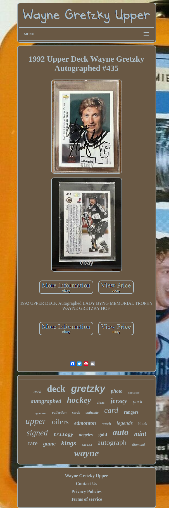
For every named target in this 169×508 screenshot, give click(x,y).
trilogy (63, 434)
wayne (86, 453)
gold (102, 434)
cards (76, 412)
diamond (138, 444)
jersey (119, 400)
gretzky (88, 388)
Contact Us (86, 483)
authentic (92, 412)
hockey (79, 399)
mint (140, 433)
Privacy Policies (87, 491)
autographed (46, 401)
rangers (131, 412)
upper (35, 421)
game (49, 443)
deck (56, 389)
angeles (86, 434)
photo (117, 391)
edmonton (85, 423)
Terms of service (86, 499)
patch (106, 423)
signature (133, 392)
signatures (40, 413)
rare (32, 443)
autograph (112, 442)
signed (37, 432)
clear (101, 402)
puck (137, 401)
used (37, 391)
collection (59, 412)
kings (68, 443)
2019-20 (87, 445)
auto (120, 432)
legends (124, 423)
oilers (60, 422)
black (142, 424)
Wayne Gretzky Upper (86, 475)
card (111, 410)
